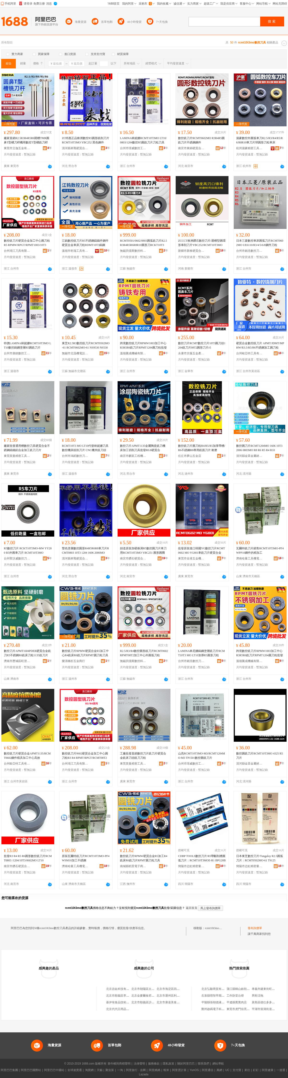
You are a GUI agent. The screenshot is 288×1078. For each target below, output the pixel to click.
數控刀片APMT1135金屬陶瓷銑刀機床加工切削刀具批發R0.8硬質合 (142, 448)
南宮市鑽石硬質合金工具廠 (133, 558)
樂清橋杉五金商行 (73, 661)
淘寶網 (89, 1070)
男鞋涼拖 (257, 995)
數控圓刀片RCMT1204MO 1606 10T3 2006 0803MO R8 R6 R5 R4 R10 (259, 448)
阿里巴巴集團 (9, 1070)
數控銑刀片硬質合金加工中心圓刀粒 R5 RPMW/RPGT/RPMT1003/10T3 (27, 243)
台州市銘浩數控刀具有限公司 (249, 250)
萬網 (219, 1070)
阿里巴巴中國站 (54, 1070)
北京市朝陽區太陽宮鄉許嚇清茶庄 (152, 989)
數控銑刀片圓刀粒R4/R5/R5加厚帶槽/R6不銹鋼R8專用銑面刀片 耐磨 (201, 448)
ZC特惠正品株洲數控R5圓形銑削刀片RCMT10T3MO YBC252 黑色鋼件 (85, 140)
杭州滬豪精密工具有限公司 (249, 148)
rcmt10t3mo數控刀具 (218, 928)
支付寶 (237, 1070)
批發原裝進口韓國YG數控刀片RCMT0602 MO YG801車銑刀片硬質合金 (201, 550)
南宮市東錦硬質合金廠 (191, 148)
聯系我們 (203, 1063)
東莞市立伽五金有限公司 (17, 148)
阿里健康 (267, 1070)
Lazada (143, 1074)
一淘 (120, 1070)
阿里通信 (207, 1070)
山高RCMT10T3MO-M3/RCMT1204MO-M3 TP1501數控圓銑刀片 (201, 756)
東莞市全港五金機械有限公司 (191, 558)
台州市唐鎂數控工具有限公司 (17, 353)
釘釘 (256, 1070)
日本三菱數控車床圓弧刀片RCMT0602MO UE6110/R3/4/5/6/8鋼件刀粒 (259, 243)
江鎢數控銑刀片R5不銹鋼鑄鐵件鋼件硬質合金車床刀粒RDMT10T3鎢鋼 (85, 243)
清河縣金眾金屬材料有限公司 (249, 456)
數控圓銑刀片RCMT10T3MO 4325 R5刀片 (259, 756)
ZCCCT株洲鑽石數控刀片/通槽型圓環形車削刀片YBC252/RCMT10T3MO (202, 243)
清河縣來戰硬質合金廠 (75, 148)
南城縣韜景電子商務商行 (133, 866)
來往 (247, 1070)
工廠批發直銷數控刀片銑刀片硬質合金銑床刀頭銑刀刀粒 (143, 756)
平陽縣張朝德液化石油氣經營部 (221, 1002)
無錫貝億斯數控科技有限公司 (133, 250)
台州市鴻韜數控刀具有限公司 (75, 456)
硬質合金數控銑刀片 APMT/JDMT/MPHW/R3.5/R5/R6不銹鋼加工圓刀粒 (260, 345)
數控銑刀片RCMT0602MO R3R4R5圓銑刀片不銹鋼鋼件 (201, 140)
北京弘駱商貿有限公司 (215, 989)
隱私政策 (168, 1063)
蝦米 (166, 1070)
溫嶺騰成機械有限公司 (133, 353)
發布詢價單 (255, 928)
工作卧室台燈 (235, 995)
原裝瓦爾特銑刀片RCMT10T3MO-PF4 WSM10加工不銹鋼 (85, 858)
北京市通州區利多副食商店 (173, 995)
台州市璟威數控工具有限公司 (133, 148)
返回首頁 (191, 908)
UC (227, 1070)
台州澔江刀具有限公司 (17, 250)
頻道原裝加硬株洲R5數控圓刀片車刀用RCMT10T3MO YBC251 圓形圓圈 (143, 550)
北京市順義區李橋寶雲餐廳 (123, 995)
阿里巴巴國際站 (31, 1070)
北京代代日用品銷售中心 (122, 1009)
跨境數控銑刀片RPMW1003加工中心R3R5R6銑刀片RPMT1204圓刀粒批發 (143, 345)
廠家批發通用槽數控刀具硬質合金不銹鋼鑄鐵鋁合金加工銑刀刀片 (27, 448)
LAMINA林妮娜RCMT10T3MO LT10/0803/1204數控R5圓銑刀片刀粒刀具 (143, 140)
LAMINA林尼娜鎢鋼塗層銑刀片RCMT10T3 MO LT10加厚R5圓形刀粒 (201, 653)
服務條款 (154, 1063)
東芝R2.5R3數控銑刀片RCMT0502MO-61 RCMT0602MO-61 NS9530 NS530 (85, 345)
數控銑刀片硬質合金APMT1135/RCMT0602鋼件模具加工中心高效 (27, 756)
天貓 (99, 1070)
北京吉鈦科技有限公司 (120, 989)
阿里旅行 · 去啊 (136, 1070)
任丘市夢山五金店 (189, 456)
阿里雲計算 (179, 1070)
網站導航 (218, 1063)
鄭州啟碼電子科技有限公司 (218, 1009)
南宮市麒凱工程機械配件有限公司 (133, 456)
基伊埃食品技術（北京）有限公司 (127, 1002)
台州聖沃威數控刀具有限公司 (17, 558)
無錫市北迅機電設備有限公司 (75, 353)
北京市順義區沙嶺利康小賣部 (150, 1002)
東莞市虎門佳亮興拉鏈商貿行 (245, 1009)
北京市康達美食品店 (169, 1002)
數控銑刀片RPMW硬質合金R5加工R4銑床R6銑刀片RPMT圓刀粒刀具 (143, 858)
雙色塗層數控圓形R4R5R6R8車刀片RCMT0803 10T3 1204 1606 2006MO (85, 550)
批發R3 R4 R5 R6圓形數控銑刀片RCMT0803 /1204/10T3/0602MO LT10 (28, 858)
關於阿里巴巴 (186, 1063)
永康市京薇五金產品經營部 (191, 353)
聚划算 (109, 1070)
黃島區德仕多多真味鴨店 (267, 1002)
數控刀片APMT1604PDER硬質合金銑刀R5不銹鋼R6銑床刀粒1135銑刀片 (27, 653)
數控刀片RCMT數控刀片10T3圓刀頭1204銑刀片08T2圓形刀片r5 (201, 345)
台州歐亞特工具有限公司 (249, 353)
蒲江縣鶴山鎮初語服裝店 (242, 989)
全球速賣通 (74, 1070)
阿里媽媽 (154, 1070)
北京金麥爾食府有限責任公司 (150, 995)
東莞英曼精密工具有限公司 (17, 456)
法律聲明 (139, 1063)
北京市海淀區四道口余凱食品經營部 (179, 989)
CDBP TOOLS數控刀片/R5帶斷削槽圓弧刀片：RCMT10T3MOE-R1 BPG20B (202, 858)
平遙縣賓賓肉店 (237, 1002)
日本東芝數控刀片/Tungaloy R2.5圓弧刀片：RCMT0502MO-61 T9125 (259, 858)
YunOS (194, 1070)
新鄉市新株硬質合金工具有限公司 (191, 250)
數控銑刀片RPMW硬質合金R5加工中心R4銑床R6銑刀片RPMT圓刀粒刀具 (85, 653)
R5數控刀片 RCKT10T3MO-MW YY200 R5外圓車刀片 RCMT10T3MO (28, 550)
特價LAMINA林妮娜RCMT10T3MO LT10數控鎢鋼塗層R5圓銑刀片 (27, 345)
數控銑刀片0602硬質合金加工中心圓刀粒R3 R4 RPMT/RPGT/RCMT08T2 (85, 756)
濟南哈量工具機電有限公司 (249, 558)
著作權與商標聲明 (119, 1063)
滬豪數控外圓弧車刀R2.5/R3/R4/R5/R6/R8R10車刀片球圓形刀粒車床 (259, 140)
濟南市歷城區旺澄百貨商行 (17, 661)
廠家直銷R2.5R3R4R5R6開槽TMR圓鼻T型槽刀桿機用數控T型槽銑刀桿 (26, 140)
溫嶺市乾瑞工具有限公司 (75, 250)
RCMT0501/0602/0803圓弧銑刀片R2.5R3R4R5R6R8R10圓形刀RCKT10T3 (143, 243)
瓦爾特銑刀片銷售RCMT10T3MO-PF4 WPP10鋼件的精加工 (260, 550)
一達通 (280, 1070)
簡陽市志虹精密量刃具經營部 (191, 866)
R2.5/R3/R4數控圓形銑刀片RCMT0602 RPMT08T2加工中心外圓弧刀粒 (144, 653)
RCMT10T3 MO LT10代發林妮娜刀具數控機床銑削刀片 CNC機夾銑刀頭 (85, 448)
